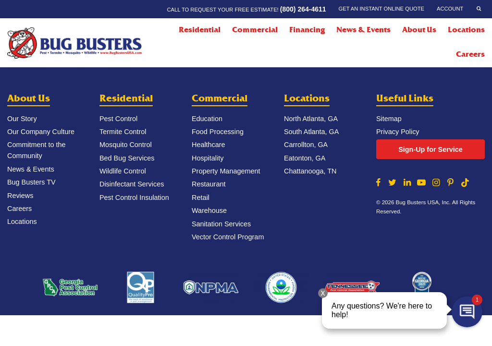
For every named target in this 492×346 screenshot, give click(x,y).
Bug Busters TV (31, 182)
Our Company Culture (40, 132)
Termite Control (123, 132)
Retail (200, 197)
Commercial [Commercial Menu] (255, 30)
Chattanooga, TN (310, 171)
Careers (470, 54)
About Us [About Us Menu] (419, 30)
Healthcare (208, 144)
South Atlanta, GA (311, 132)
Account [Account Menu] (450, 9)
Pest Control (118, 119)
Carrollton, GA (306, 144)
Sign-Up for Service (430, 149)
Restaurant (208, 184)
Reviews (20, 195)
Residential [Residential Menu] (200, 30)
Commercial (219, 98)
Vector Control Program (228, 237)
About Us (28, 98)
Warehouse (209, 210)
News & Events (363, 30)
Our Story (22, 119)
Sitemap (389, 119)
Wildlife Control (122, 171)
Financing (307, 30)
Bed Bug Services (126, 158)
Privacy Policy (397, 132)
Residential (126, 98)
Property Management (226, 171)
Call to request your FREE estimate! (246, 9)
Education (207, 119)
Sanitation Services (221, 224)
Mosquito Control (125, 144)
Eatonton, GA (304, 158)
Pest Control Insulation (134, 197)
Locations (466, 30)
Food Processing (218, 132)
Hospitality (207, 158)
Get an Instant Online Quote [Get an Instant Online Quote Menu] (381, 9)
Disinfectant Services (131, 184)
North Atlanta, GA (311, 119)
